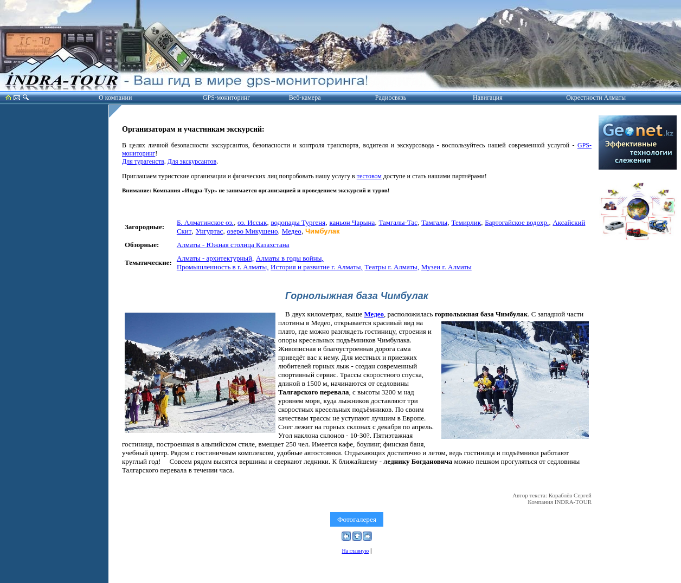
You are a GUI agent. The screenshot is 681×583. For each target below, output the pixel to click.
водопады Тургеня (298, 222)
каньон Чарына (352, 222)
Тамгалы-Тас (397, 222)
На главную (355, 551)
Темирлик (466, 222)
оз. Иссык (252, 222)
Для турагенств (143, 161)
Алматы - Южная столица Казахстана (233, 245)
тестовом (369, 176)
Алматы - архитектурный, (215, 258)
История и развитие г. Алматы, (317, 267)
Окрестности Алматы (596, 97)
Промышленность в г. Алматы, (223, 267)
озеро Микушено (252, 231)
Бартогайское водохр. (517, 222)
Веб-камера (305, 97)
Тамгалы (434, 222)
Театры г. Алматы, (391, 267)
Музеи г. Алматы (446, 267)
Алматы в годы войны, (290, 258)
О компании (115, 97)
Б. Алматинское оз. (205, 222)
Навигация (488, 97)
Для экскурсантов (192, 161)
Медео (291, 231)
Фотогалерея (356, 519)
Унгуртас (209, 231)
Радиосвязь (390, 97)
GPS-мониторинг (226, 97)
